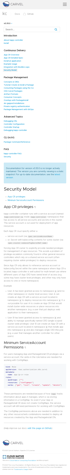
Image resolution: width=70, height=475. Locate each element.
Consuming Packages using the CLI (19, 88)
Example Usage (10, 64)
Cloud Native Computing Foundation (23, 460)
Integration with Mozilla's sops (16, 67)
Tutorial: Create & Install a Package (19, 85)
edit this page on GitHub (40, 428)
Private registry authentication (17, 106)
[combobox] (32, 29)
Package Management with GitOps (19, 109)
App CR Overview (11, 55)
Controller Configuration (14, 124)
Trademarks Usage (21, 469)
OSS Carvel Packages (13, 91)
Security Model (10, 70)
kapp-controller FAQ (12, 154)
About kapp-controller (13, 40)
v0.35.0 (7, 23)
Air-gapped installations (14, 103)
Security (7, 157)
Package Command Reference (17, 142)
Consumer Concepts (12, 97)
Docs (17, 14)
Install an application (12, 61)
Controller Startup (11, 127)
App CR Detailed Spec (13, 58)
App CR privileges (16, 197)
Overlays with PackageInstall (16, 100)
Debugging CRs (10, 121)
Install (6, 43)
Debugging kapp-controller (15, 130)
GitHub (28, 14)
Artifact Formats (11, 94)
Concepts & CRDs (11, 82)
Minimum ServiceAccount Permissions (26, 200)
